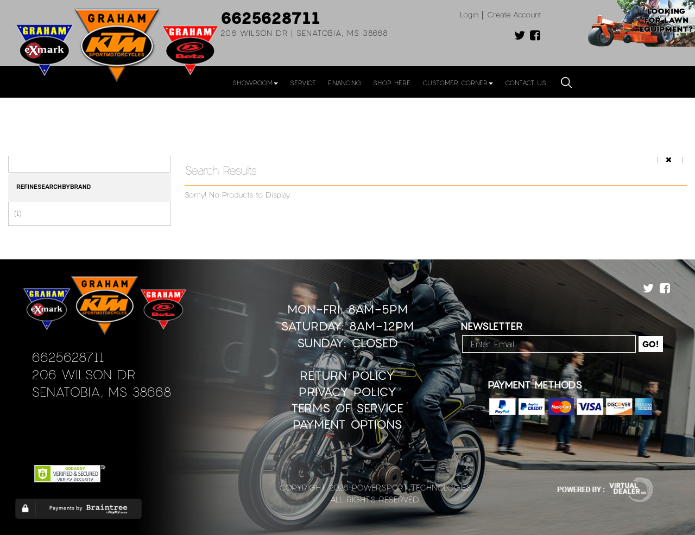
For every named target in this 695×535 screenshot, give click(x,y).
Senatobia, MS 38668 (101, 391)
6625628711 (270, 17)
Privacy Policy (347, 391)
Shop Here (391, 82)
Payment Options (347, 424)
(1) (17, 213)
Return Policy (347, 375)
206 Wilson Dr (83, 374)
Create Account (514, 14)
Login (469, 14)
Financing (344, 82)
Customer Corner (457, 82)
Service (303, 82)
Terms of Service (347, 407)
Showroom (255, 82)
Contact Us (525, 82)
